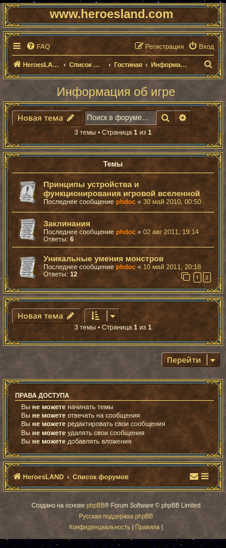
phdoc (126, 201)
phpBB (96, 505)
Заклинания (66, 223)
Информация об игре (116, 91)
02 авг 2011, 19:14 (170, 231)
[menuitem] (38, 46)
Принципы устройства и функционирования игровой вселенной (121, 189)
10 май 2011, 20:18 (172, 266)
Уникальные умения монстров (103, 258)
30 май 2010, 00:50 (172, 201)
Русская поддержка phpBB (116, 516)
